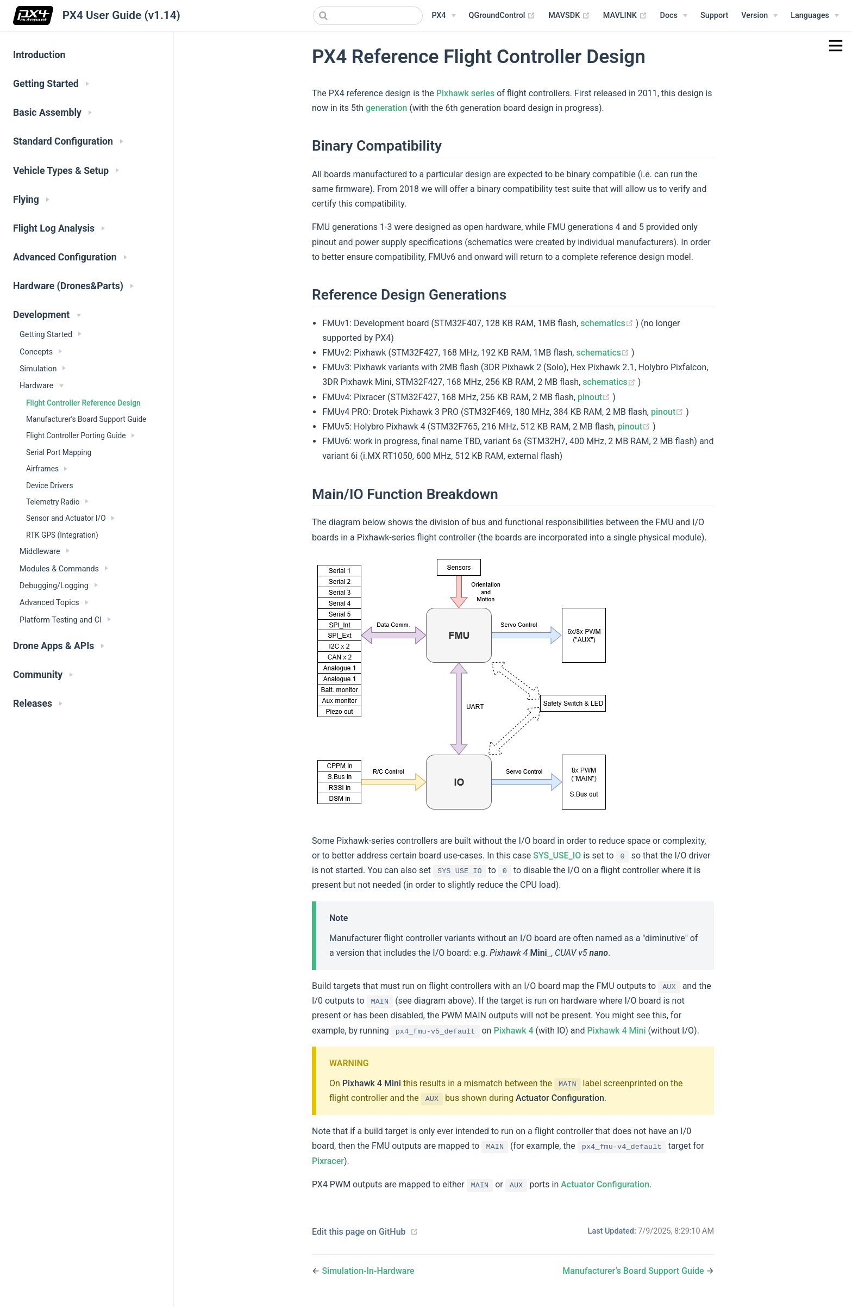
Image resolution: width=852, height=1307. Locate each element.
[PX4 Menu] (443, 16)
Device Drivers (49, 485)
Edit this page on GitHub (359, 1232)
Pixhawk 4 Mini (616, 1030)
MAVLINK (625, 16)
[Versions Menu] (759, 16)
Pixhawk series (465, 93)
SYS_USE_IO (557, 855)
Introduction (39, 54)
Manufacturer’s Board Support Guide (86, 419)
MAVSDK (569, 16)
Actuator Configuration (560, 1098)
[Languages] (815, 16)
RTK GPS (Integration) (62, 535)
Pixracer (328, 1161)
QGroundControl (502, 16)
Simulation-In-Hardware (368, 1271)
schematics (608, 323)
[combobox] (368, 16)
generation (387, 108)
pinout (595, 397)
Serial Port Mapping (58, 452)
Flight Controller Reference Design (83, 403)
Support (714, 15)
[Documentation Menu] (673, 16)
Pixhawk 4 (513, 1030)
